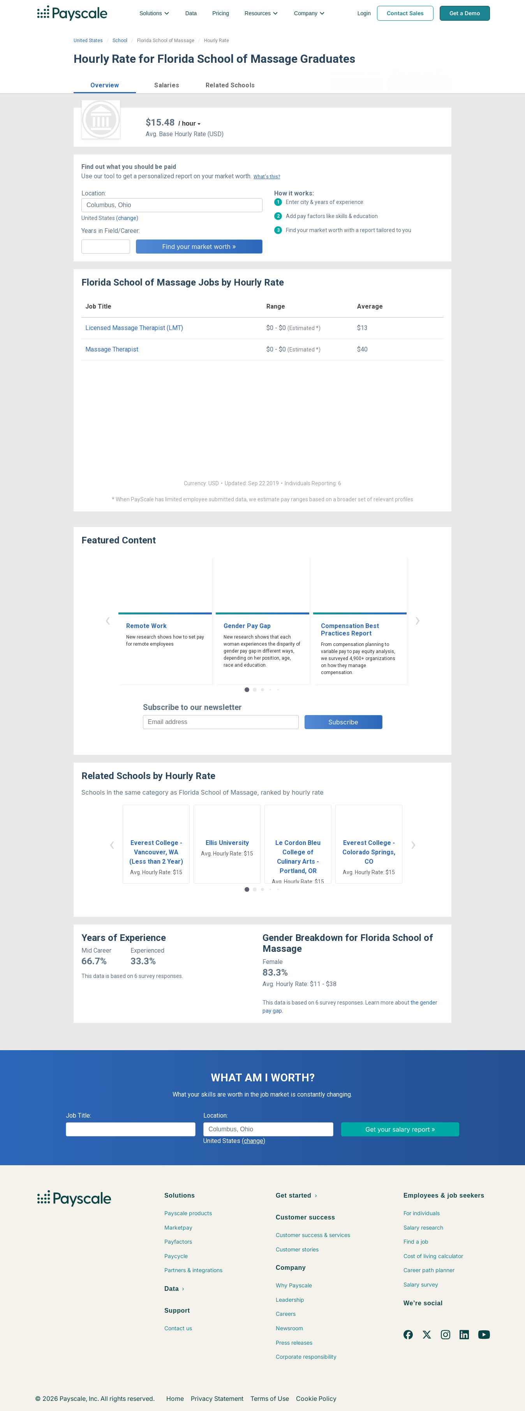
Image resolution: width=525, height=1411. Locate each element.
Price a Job (357, 84)
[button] (105, 84)
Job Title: (78, 1115)
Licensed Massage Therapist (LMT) (134, 328)
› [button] (417, 620)
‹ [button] (107, 620)
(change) (127, 218)
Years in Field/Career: (110, 230)
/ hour (187, 123)
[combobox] (171, 205)
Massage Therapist (111, 349)
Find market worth (419, 84)
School (120, 40)
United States (88, 40)
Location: (93, 193)
